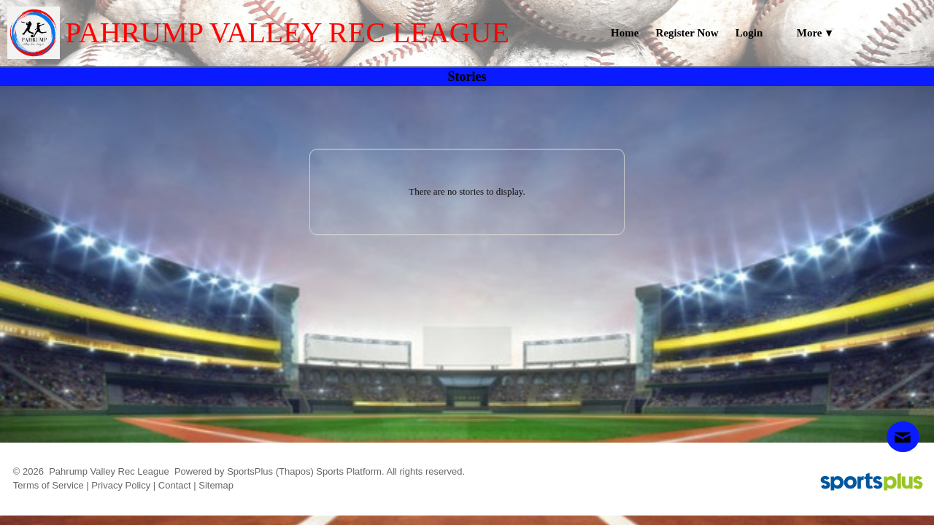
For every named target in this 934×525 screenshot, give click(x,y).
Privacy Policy (120, 485)
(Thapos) (295, 471)
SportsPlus (250, 471)
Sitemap (216, 485)
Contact (174, 485)
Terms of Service (48, 485)
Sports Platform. (350, 471)
